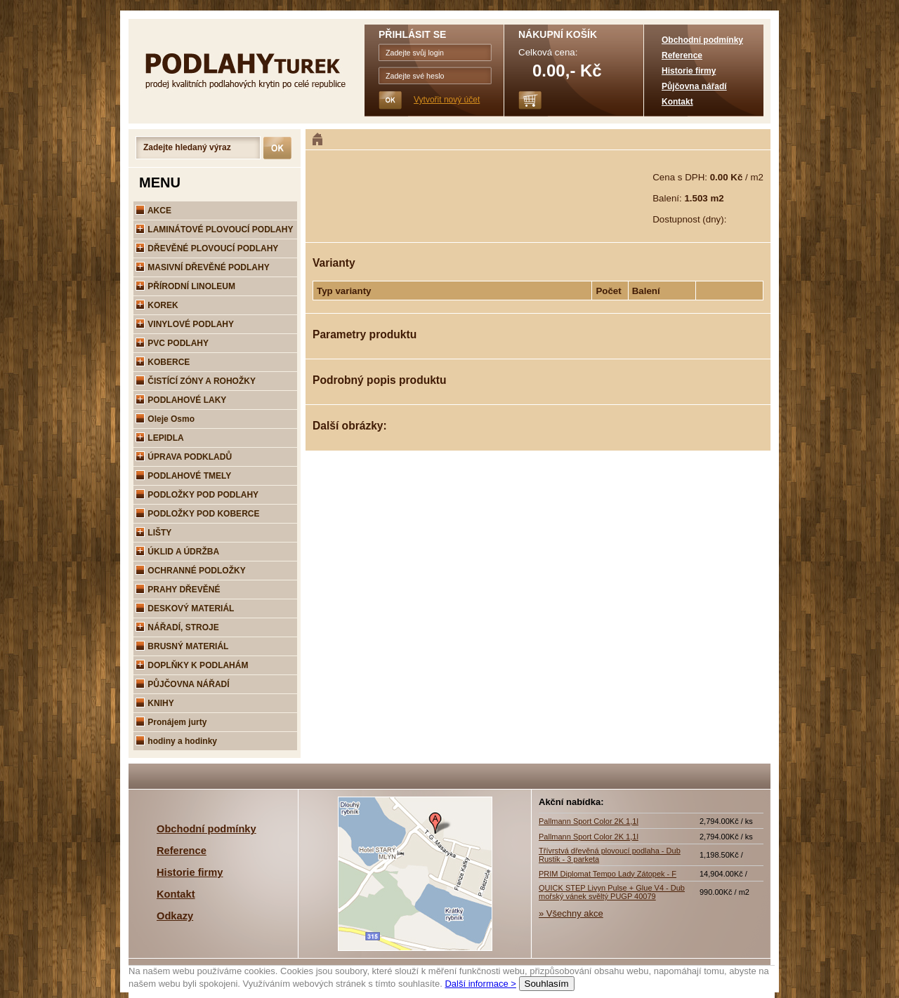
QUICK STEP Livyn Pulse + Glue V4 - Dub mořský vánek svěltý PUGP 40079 (612, 892)
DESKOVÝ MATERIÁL (185, 608)
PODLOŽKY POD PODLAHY (197, 495)
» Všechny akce (571, 913)
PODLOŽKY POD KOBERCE (197, 514)
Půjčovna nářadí (694, 86)
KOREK (157, 305)
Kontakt (677, 102)
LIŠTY (153, 533)
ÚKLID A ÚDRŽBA (177, 552)
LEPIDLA (160, 438)
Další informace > (480, 983)
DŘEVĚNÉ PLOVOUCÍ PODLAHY (207, 248)
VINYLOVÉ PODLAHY (185, 324)
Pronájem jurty (171, 722)
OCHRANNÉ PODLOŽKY (191, 570)
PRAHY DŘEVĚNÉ (178, 589)
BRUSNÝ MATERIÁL (182, 646)
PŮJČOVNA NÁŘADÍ (183, 684)
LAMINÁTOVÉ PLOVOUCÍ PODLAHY (214, 229)
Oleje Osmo (165, 419)
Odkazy (175, 916)
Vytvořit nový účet (447, 100)
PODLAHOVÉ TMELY (183, 476)
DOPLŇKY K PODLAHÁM (192, 665)
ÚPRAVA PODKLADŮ (184, 457)
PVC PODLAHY (172, 343)
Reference (682, 55)
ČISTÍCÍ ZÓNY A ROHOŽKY (196, 381)
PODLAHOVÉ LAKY (181, 400)
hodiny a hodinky (176, 741)
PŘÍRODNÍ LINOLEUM (185, 286)
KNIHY (155, 703)
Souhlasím (547, 983)
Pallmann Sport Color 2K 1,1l (588, 821)
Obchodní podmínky (702, 40)
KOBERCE (163, 362)
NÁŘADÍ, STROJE (177, 627)
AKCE (153, 210)
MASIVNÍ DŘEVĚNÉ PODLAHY (203, 267)
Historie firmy (689, 71)
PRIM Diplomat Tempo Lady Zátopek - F (607, 874)
